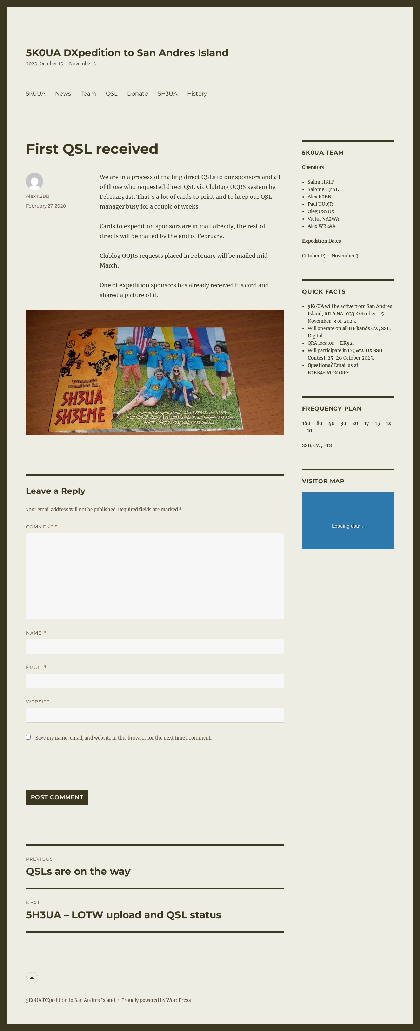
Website (38, 701)
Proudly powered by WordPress (156, 1000)
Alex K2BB (37, 196)
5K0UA (35, 93)
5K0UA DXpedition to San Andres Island (127, 53)
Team (88, 93)
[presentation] (79, 769)
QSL (111, 93)
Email (36, 667)
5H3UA (167, 93)
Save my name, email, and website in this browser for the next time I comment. (123, 738)
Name (36, 633)
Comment (42, 527)
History (197, 93)
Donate (137, 93)
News (63, 93)
